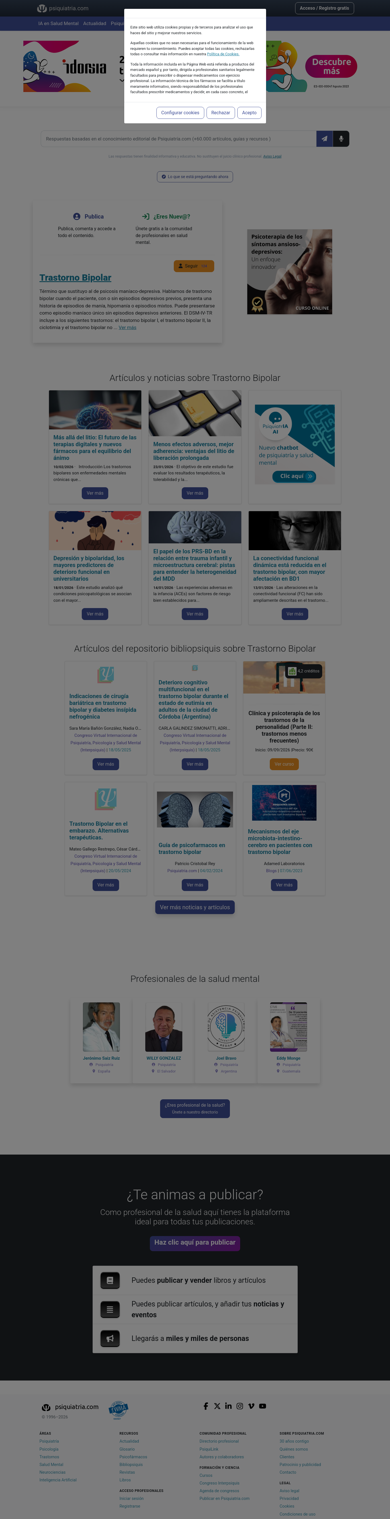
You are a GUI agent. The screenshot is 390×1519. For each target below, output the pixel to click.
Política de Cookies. (223, 54)
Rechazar (220, 112)
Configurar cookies (180, 112)
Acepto (249, 112)
